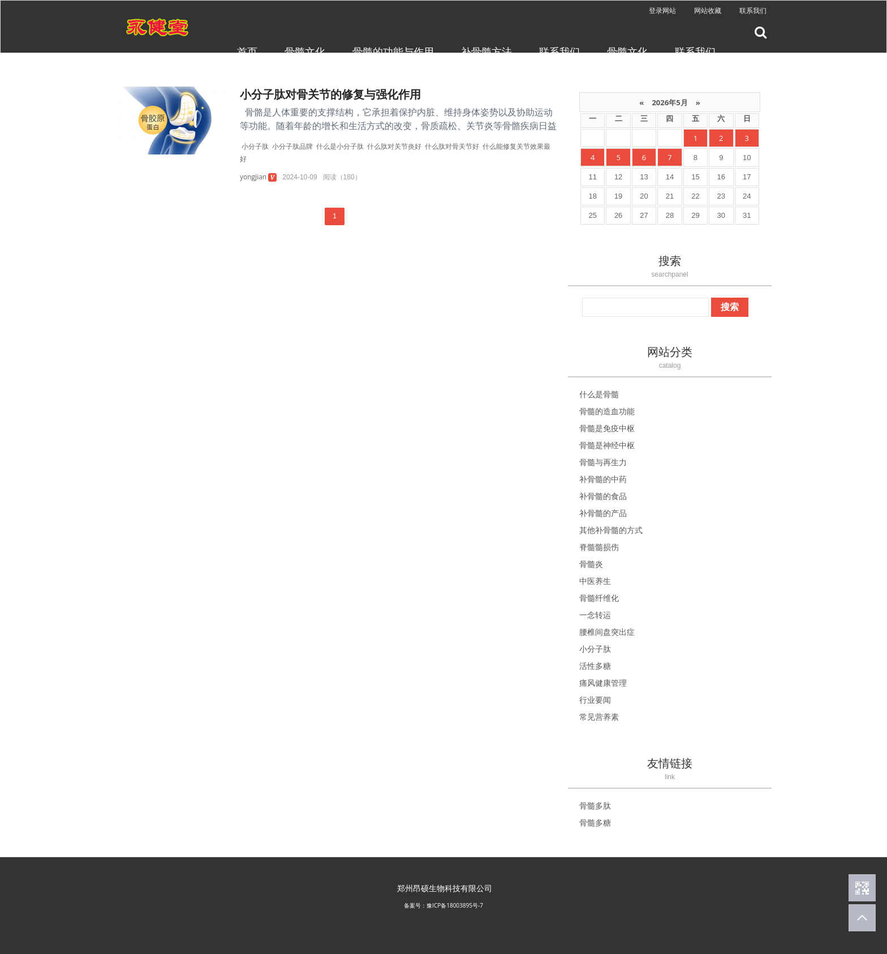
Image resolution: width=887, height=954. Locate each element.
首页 (247, 51)
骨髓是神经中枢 (607, 445)
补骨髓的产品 (603, 513)
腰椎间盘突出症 (607, 631)
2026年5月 (670, 102)
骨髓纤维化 (599, 597)
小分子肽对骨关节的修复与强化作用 (330, 94)
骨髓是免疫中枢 (607, 428)
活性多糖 (595, 665)
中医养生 (595, 580)
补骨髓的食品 (603, 496)
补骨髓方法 (486, 51)
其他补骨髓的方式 (611, 530)
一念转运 (595, 614)
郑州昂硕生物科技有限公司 (444, 888)
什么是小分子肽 (340, 146)
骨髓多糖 (595, 822)
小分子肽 (255, 146)
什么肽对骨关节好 (452, 146)
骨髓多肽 (595, 805)
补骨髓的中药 (603, 479)
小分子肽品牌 (292, 146)
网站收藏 (707, 10)
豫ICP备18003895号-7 (455, 905)
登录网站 (662, 10)
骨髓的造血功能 (607, 411)
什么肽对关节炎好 (394, 146)
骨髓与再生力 (603, 462)
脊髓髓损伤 (599, 547)
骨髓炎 (591, 563)
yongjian (253, 177)
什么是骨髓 (599, 394)
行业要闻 (595, 699)
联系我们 (753, 10)
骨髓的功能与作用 (393, 51)
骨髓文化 (305, 51)
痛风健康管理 (603, 682)
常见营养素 (599, 716)
